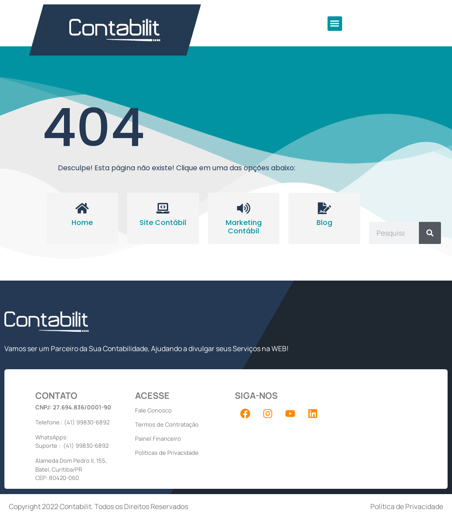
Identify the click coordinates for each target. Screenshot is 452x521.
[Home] (82, 208)
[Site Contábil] (163, 208)
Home (82, 222)
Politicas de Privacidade (167, 453)
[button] (335, 23)
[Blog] (324, 208)
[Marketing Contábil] (243, 208)
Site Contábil (162, 222)
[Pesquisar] (430, 233)
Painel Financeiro (158, 438)
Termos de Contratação (167, 424)
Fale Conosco (153, 410)
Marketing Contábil (244, 226)
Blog (324, 222)
